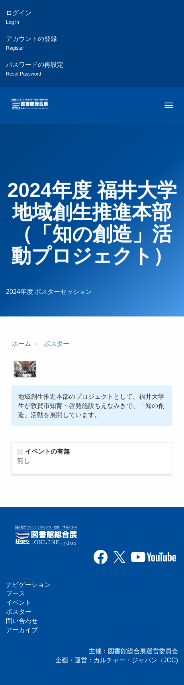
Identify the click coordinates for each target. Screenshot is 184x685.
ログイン (18, 17)
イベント (18, 602)
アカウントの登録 (31, 43)
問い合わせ (22, 620)
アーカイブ (22, 630)
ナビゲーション (28, 584)
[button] (25, 369)
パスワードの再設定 (34, 69)
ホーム (21, 343)
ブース (15, 593)
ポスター (56, 343)
